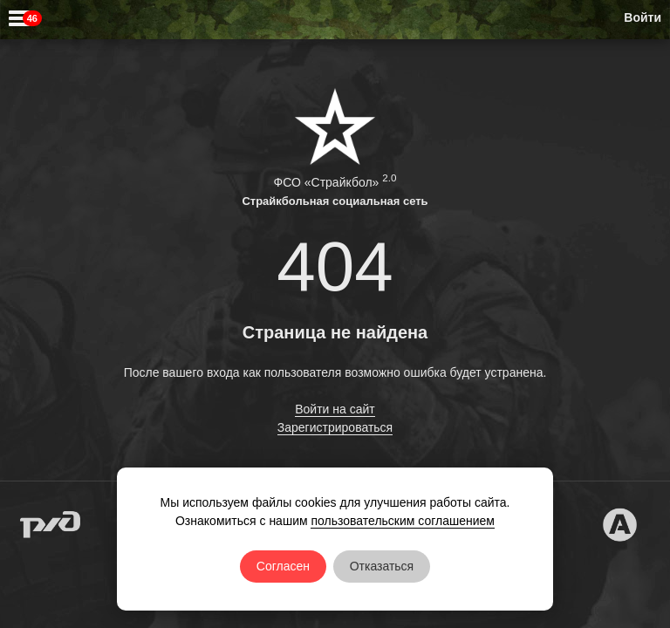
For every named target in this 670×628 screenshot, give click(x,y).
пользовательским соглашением (403, 521)
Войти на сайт (335, 409)
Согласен (283, 566)
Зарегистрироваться (335, 427)
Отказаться (382, 566)
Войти (642, 17)
